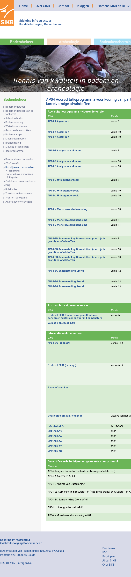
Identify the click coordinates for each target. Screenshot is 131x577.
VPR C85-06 (55, 436)
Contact (63, 6)
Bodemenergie (13, 134)
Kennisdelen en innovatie (19, 159)
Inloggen (83, 6)
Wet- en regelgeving (16, 197)
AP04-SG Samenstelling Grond (66, 270)
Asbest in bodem (14, 118)
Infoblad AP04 (56, 426)
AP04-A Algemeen (58, 121)
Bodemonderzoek (15, 106)
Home (23, 6)
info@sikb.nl (25, 563)
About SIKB (109, 560)
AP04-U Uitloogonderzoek (63, 180)
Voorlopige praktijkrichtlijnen (65, 415)
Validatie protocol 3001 (61, 323)
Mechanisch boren (15, 138)
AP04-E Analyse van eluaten (64, 150)
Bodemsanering (14, 122)
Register (13, 177)
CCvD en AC (12, 163)
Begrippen (108, 556)
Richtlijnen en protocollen (19, 167)
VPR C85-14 (55, 441)
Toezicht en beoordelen (18, 193)
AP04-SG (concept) (59, 343)
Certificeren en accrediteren (20, 181)
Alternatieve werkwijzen (20, 174)
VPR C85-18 (55, 451)
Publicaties (11, 189)
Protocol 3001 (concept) (62, 365)
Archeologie (69, 42)
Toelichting (13, 170)
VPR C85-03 (55, 431)
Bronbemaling (13, 142)
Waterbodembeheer (16, 126)
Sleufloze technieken (17, 146)
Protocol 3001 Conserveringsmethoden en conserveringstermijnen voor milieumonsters (75, 317)
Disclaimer (108, 548)
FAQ (7, 185)
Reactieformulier (58, 387)
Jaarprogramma (14, 151)
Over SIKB (43, 6)
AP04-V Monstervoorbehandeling (67, 209)
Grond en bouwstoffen (18, 130)
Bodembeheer (21, 42)
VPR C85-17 (55, 446)
